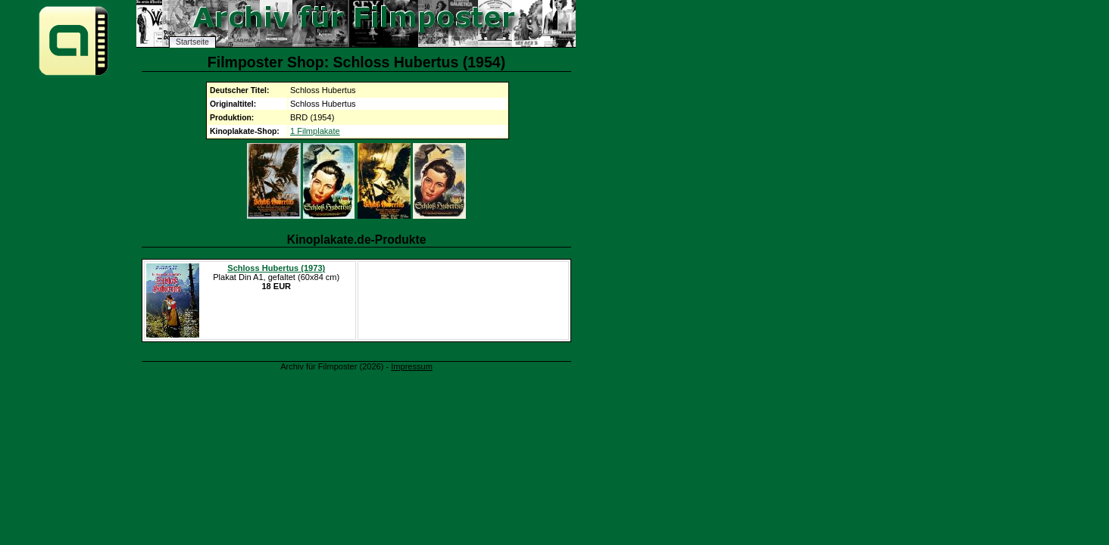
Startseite (192, 42)
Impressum (412, 366)
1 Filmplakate (315, 130)
